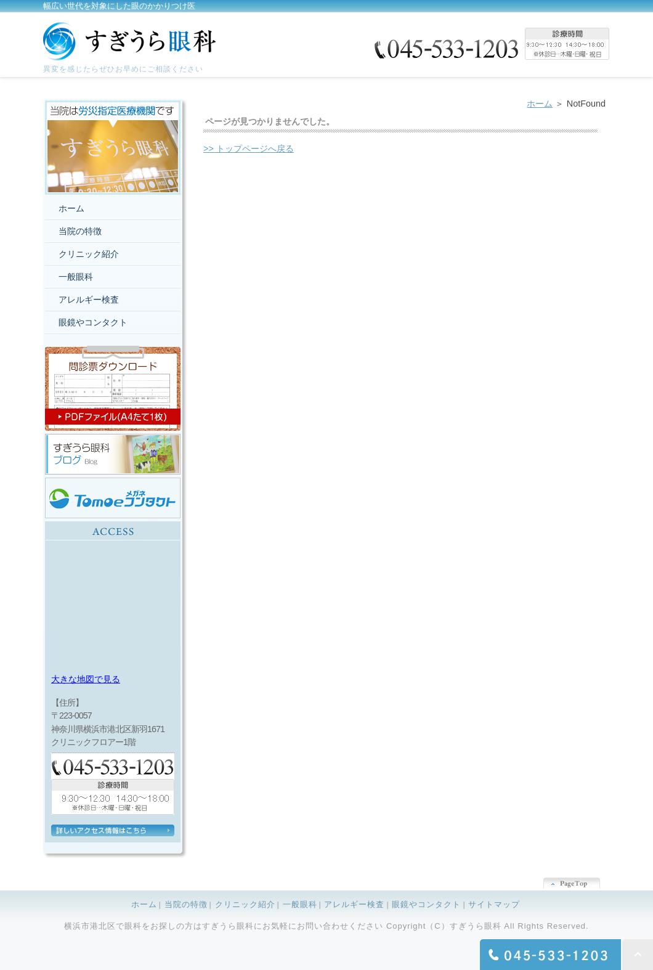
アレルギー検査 (89, 299)
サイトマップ (494, 904)
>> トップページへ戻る (248, 148)
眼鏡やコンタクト (93, 322)
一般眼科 (76, 277)
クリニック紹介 (89, 254)
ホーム (540, 103)
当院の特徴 (80, 231)
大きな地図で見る (85, 679)
